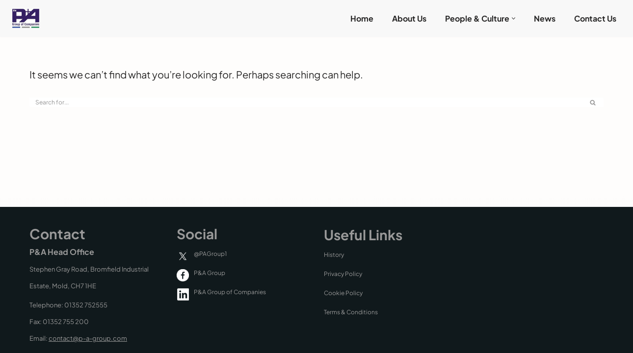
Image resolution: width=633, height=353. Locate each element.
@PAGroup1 (210, 253)
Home (361, 18)
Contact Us (595, 18)
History (334, 254)
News (544, 18)
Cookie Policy (343, 293)
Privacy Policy (343, 273)
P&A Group (209, 273)
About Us (409, 18)
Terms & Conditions (351, 312)
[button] (513, 18)
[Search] (305, 102)
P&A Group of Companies (230, 292)
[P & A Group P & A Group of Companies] (23, 18)
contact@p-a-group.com (88, 338)
